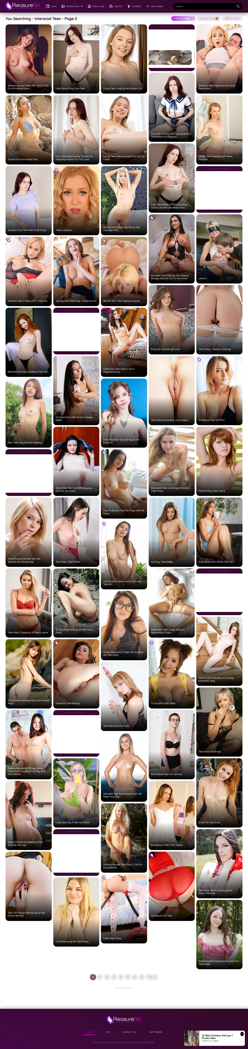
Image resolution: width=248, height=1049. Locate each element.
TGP (107, 1032)
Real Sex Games (209, 18)
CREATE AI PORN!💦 (183, 18)
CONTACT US (129, 1032)
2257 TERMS (155, 1032)
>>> (152, 977)
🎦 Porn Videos (232, 18)
